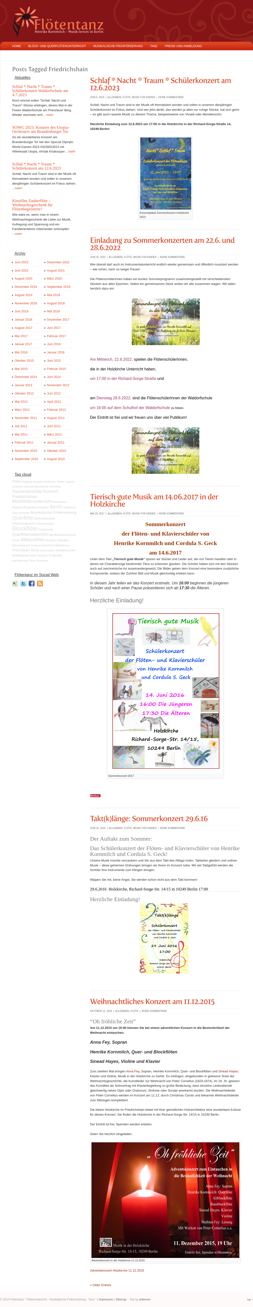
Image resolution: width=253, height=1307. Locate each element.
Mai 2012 (21, 401)
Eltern (33, 555)
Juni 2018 (21, 311)
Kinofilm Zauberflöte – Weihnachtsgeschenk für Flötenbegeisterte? (32, 204)
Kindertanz (31, 507)
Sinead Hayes (228, 1071)
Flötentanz (63, 540)
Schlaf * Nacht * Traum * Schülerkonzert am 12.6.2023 (36, 166)
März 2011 (54, 434)
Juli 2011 (21, 426)
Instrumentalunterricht (35, 486)
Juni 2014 (54, 377)
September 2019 (58, 287)
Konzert (50, 491)
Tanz (15, 512)
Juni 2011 (54, 426)
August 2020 (23, 278)
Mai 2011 (21, 434)
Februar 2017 (56, 336)
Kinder (16, 540)
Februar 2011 (24, 442)
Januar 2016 (55, 352)
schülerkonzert (65, 550)
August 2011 (56, 418)
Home (16, 46)
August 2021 (56, 270)
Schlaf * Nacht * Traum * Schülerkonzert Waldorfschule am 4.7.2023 (40, 90)
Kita (51, 534)
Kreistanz (50, 540)
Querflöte (22, 518)
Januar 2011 (55, 442)
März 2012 (22, 409)
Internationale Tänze (24, 560)
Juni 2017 (54, 328)
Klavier (61, 481)
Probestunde (45, 529)
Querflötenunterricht (30, 534)
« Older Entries (100, 1285)
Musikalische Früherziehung (54, 512)
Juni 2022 (21, 270)
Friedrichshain (24, 496)
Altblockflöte (32, 539)
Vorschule (55, 486)
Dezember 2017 (58, 319)
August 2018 (56, 303)
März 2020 (54, 278)
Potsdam (43, 507)
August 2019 (23, 295)
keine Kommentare (171, 97)
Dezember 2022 (58, 262)
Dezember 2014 (26, 377)
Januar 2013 (23, 385)
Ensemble (55, 555)
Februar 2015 (56, 369)
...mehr (48, 115)
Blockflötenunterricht (32, 501)
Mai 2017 (21, 336)
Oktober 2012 (24, 393)
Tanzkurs (43, 555)
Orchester (24, 512)
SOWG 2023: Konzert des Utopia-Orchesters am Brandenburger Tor (40, 129)
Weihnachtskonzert (65, 534)
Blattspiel (17, 507)
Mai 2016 (21, 352)
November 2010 (26, 451)
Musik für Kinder (143, 97)
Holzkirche (70, 507)
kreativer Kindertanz (44, 481)
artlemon (145, 1299)
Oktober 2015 (24, 360)
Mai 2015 (21, 369)
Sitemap (121, 1299)
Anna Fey (132, 1071)
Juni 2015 (54, 360)
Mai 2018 (53, 311)
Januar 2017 (23, 344)
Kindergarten (20, 555)
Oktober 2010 (56, 451)
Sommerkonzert (44, 518)
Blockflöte (24, 528)
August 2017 (23, 328)
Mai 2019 (53, 295)
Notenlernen (60, 501)
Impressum (106, 1299)
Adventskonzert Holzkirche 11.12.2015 (117, 1270)
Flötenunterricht (23, 523)
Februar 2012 (56, 409)
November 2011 (26, 418)
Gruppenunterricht (41, 545)
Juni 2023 (21, 262)
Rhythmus (42, 560)
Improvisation (47, 550)
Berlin (56, 506)
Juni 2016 (54, 344)
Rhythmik (26, 481)
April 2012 (54, 401)
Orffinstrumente (45, 523)
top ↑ (250, 1299)
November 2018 (26, 303)
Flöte (126, 97)
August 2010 (56, 459)
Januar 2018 (23, 319)
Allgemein (114, 97)
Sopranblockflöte (27, 491)
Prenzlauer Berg (25, 550)
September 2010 (26, 459)
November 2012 (58, 385)
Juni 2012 (54, 393)
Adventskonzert (21, 545)
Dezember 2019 (26, 287)
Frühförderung (61, 545)
